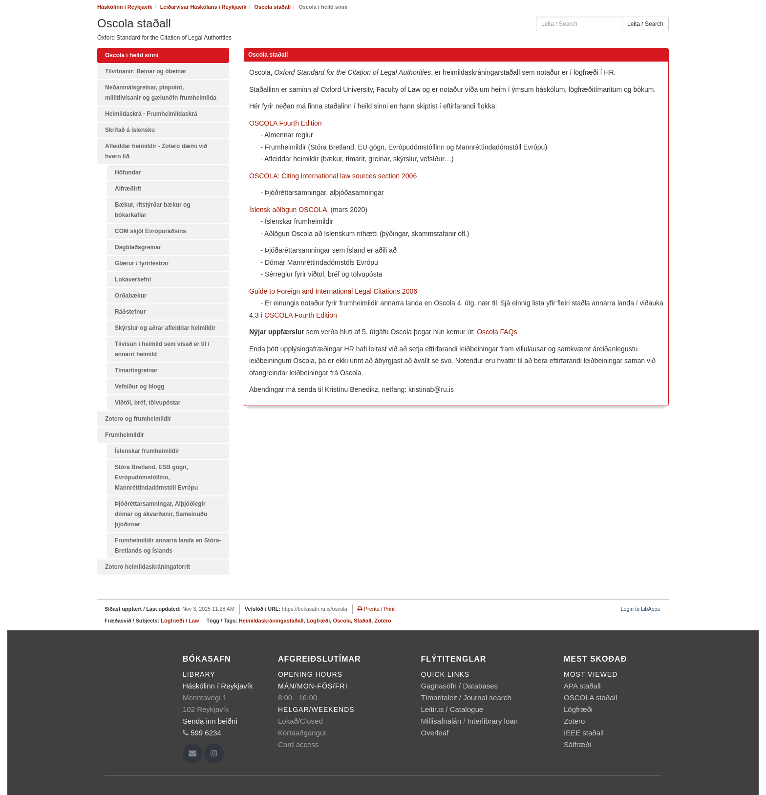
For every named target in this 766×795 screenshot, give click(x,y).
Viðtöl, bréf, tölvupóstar (147, 402)
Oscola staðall (272, 7)
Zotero (382, 620)
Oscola (342, 620)
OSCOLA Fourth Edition (286, 123)
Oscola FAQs (497, 332)
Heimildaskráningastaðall (271, 620)
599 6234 (206, 733)
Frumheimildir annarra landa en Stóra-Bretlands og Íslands (168, 545)
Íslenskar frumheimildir (147, 451)
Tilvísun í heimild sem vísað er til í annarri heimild (162, 349)
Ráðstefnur (130, 311)
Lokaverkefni (133, 279)
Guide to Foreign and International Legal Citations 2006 (333, 291)
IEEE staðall (584, 733)
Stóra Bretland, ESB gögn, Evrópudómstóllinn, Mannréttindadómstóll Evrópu (156, 477)
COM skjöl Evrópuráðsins (150, 231)
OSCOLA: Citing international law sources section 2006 (333, 176)
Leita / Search (645, 24)
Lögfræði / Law (180, 620)
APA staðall (582, 686)
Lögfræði (318, 620)
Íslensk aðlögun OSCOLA (288, 210)
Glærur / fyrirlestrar (142, 263)
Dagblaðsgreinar (138, 247)
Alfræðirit (128, 188)
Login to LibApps (640, 609)
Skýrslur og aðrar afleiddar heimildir (165, 327)
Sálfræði (577, 744)
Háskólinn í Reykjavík (124, 7)
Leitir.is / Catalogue (452, 709)
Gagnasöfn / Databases (459, 686)
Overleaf (435, 733)
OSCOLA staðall (590, 697)
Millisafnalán (441, 721)
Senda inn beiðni (210, 721)
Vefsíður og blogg (139, 386)
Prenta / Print (376, 609)
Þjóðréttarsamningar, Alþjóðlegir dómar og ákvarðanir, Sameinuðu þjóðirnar (161, 514)
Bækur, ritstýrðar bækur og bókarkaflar (153, 209)
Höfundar (128, 172)
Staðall (362, 620)
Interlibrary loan (493, 721)
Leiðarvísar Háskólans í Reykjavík (203, 7)
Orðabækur (131, 295)
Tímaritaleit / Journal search (466, 697)
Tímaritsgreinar (136, 370)
